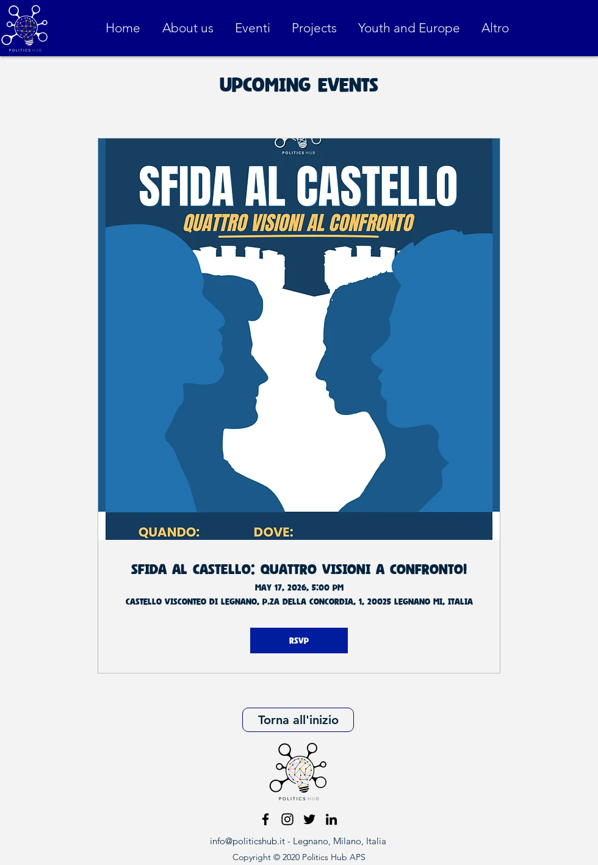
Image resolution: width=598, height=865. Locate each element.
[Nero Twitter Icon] (309, 819)
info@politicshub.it (247, 841)
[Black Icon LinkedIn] (331, 819)
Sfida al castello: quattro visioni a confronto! (299, 569)
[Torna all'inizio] (298, 720)
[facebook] (265, 819)
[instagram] (287, 819)
